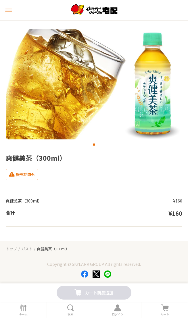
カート (164, 314)
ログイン (117, 314)
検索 (70, 314)
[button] (94, 144)
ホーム (23, 314)
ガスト (26, 249)
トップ (11, 249)
